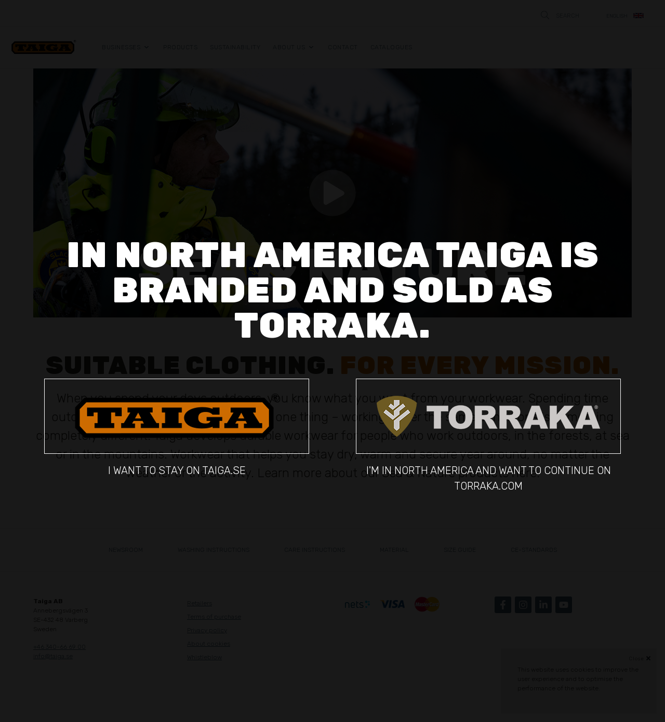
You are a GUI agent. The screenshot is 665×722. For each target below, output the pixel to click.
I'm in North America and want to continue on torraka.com (488, 435)
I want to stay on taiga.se (176, 427)
